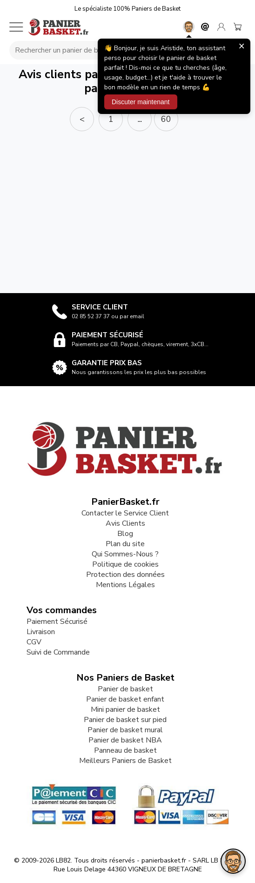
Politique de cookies (125, 564)
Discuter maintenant (141, 102)
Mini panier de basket (125, 709)
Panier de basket (125, 689)
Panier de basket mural (125, 730)
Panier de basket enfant (125, 699)
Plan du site (125, 544)
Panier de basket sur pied (125, 720)
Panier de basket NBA (125, 740)
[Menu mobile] (16, 27)
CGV (34, 642)
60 (166, 119)
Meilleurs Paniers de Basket (125, 761)
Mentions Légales (125, 585)
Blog (125, 533)
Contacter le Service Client (125, 513)
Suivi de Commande (58, 652)
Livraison (41, 632)
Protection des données (125, 574)
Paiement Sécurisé (57, 621)
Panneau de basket (125, 750)
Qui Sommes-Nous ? (125, 554)
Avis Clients (125, 523)
